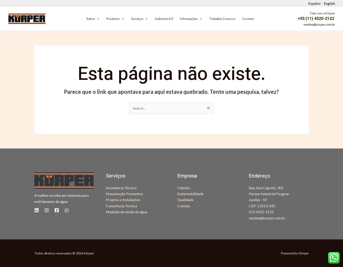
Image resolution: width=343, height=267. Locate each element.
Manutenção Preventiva (124, 193)
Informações (191, 19)
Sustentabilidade (190, 193)
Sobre (92, 19)
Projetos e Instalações (123, 199)
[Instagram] (46, 210)
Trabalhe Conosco (222, 19)
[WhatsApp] (66, 210)
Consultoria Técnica (121, 206)
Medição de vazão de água (126, 212)
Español (314, 3)
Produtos (115, 19)
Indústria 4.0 (164, 19)
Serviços (139, 19)
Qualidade (185, 199)
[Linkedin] (36, 210)
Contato (248, 19)
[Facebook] (56, 210)
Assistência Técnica (121, 188)
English (329, 3)
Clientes (183, 188)
